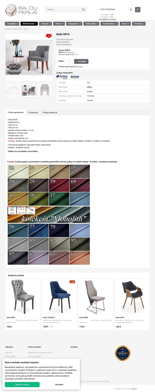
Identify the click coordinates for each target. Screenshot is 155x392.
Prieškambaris (109, 24)
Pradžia (8, 29)
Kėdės (26, 29)
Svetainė (44, 24)
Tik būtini (59, 385)
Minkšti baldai (28, 24)
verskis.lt (134, 389)
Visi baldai (11, 24)
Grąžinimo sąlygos (34, 356)
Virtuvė (58, 24)
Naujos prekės (10, 356)
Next (52, 90)
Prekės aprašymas (15, 112)
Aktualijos (9, 347)
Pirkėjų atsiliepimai (50, 112)
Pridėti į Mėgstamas (63, 44)
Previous (5, 90)
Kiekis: (61, 61)
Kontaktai (74, 347)
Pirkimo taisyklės (34, 347)
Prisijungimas (131, 9)
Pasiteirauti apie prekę (64, 39)
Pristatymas (33, 112)
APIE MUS (8, 353)
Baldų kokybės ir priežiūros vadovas (40, 353)
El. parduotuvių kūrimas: (122, 389)
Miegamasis (74, 24)
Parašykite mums (107, 19)
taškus (80, 67)
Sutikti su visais (22, 385)
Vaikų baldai (91, 24)
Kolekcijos (139, 24)
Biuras (124, 24)
